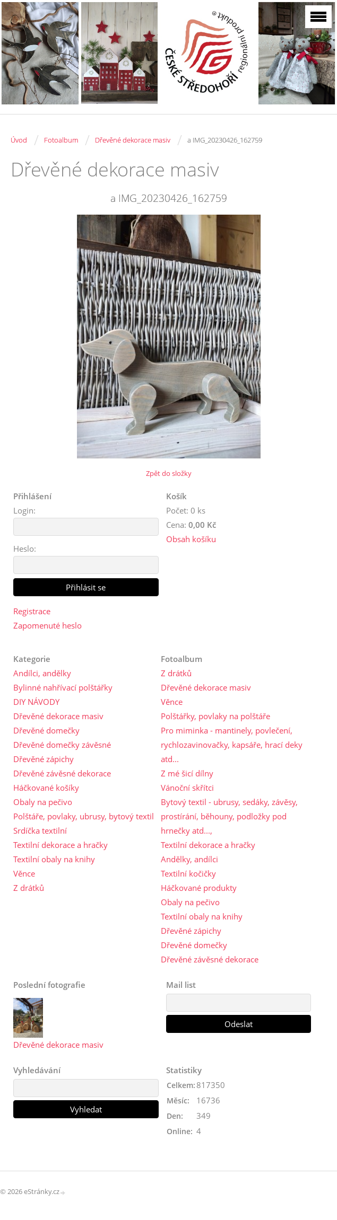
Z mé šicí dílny (187, 773)
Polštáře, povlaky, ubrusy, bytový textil (83, 816)
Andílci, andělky (42, 673)
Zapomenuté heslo (47, 625)
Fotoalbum (61, 140)
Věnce (24, 873)
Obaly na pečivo (42, 802)
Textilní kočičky (188, 873)
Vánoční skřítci (187, 787)
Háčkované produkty (199, 887)
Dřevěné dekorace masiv (132, 140)
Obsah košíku (191, 539)
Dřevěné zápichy (43, 759)
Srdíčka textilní (40, 830)
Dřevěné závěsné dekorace (62, 773)
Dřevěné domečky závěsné (62, 744)
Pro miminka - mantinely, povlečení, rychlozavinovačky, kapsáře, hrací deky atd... (232, 744)
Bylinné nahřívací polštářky (63, 687)
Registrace (31, 611)
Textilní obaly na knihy (54, 859)
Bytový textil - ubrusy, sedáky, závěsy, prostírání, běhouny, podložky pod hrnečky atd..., (229, 816)
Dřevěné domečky (46, 730)
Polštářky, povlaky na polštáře (215, 716)
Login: (24, 510)
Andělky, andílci (189, 859)
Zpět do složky (169, 473)
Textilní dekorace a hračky (60, 844)
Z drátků (28, 887)
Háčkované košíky (46, 787)
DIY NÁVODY (36, 701)
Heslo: (24, 548)
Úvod (19, 140)
